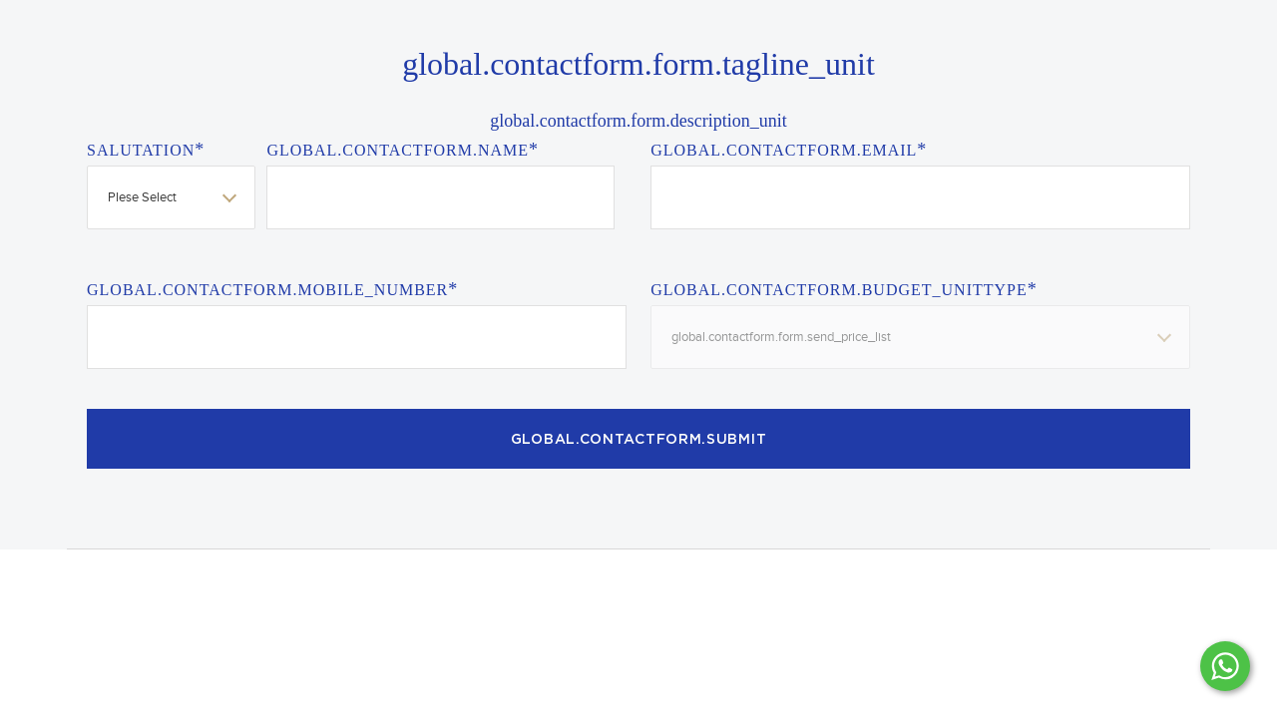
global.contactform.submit (639, 440)
